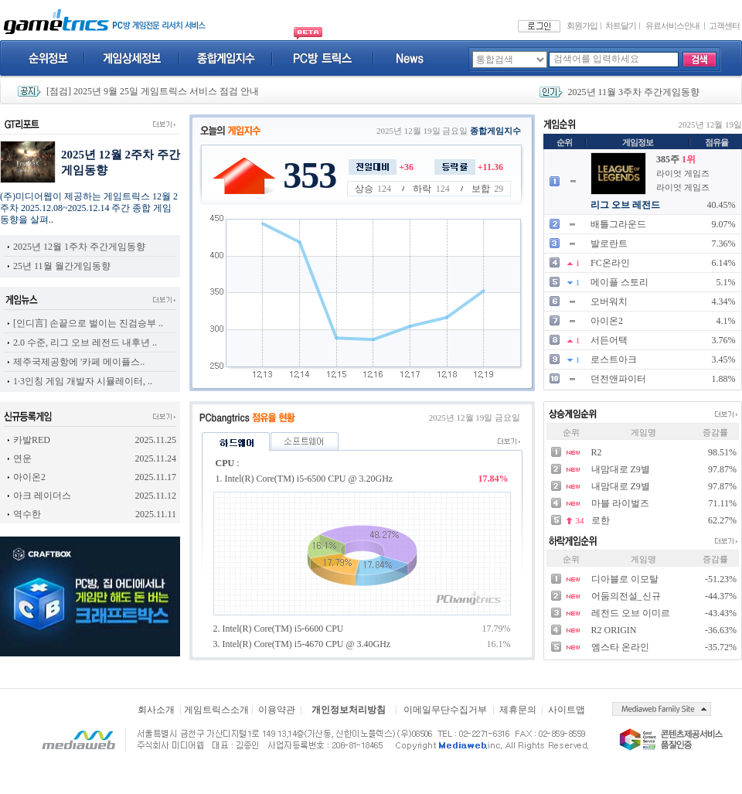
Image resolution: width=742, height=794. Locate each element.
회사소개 (156, 709)
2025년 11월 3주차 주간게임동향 (634, 92)
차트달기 (620, 25)
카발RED (31, 439)
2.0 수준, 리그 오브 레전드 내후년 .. (85, 342)
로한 (600, 520)
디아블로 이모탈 (625, 579)
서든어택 (609, 340)
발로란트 (609, 243)
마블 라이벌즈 (620, 503)
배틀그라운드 (618, 224)
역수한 (27, 514)
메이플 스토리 (619, 282)
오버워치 (609, 301)
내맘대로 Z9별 (620, 469)
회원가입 (582, 25)
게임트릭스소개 (216, 709)
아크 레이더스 (42, 495)
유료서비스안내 (672, 25)
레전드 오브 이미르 (630, 613)
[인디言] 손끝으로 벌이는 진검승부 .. (88, 323)
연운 (22, 458)
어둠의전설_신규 (626, 596)
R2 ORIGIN (614, 630)
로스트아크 (614, 359)
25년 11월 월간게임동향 (62, 266)
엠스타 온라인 (620, 647)
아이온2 (607, 320)
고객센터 (724, 25)
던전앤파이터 (618, 378)
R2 (596, 452)
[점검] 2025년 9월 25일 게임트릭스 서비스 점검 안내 (152, 91)
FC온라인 (610, 262)
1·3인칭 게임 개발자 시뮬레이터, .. (82, 381)
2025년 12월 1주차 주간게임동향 (79, 246)
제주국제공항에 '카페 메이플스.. (79, 361)
